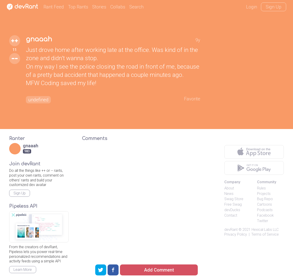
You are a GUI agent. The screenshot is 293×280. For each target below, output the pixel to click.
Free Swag (233, 204)
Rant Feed (53, 7)
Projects (264, 193)
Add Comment (159, 270)
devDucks (232, 210)
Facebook (265, 215)
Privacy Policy (235, 234)
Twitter (262, 221)
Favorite (192, 99)
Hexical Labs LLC (265, 229)
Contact (230, 215)
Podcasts (265, 210)
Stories (99, 7)
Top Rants (78, 7)
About (229, 188)
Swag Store (233, 199)
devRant (231, 229)
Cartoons (264, 204)
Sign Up (273, 7)
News (228, 193)
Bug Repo (265, 199)
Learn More (23, 269)
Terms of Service (265, 234)
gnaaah (39, 39)
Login (251, 7)
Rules (261, 188)
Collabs (117, 7)
